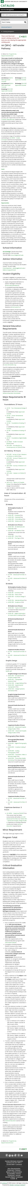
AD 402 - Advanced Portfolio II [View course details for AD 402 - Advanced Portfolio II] (17, 578)
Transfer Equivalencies (7, 119)
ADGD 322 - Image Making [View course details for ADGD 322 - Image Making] (15, 683)
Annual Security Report (12, 1176)
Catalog (7, 6)
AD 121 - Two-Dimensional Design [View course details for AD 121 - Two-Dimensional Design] (16, 408)
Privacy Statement (14, 1174)
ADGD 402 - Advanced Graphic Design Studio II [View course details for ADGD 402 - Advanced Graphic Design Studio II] (16, 820)
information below (10, 942)
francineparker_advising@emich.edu (14, 268)
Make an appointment (9, 270)
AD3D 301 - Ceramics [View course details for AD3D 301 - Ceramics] (14, 593)
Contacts (19, 1164)
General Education (10, 1121)
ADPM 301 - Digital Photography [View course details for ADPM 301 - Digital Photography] (17, 743)
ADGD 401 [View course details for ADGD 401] (9, 671)
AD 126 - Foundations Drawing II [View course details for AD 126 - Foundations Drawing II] (15, 430)
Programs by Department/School (8, 55)
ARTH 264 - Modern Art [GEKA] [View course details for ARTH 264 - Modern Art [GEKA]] (15, 473)
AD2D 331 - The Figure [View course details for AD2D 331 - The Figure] (14, 538)
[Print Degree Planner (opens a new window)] (20, 36)
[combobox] (14, 15)
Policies (17, 1170)
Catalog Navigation (8, 31)
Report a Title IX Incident (14, 1172)
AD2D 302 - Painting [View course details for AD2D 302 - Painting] (14, 517)
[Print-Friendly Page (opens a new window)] (24, 36)
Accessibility (11, 1173)
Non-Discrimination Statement (13, 1169)
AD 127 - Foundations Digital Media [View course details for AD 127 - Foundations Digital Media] (16, 438)
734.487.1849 (10, 1164)
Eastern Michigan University (14, 1161)
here (15, 391)
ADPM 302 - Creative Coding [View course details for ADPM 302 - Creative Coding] (16, 747)
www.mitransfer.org (10, 365)
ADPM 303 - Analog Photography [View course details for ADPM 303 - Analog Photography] (13, 751)
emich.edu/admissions (12, 285)
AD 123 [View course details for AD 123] (10, 89)
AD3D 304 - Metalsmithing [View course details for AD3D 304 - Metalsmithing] (15, 600)
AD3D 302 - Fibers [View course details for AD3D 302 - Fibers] (13, 594)
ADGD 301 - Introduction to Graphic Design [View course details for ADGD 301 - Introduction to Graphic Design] (16, 676)
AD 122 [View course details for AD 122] (24, 83)
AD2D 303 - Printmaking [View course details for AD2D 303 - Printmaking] (15, 519)
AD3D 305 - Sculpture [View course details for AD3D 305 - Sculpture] (14, 602)
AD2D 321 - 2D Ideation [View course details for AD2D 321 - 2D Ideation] (14, 530)
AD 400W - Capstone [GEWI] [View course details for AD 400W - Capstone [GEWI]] (15, 813)
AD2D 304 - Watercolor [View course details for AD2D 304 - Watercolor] (15, 521)
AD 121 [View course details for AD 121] (24, 78)
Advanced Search (6, 27)
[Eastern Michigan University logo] (14, 1)
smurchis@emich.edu (17, 255)
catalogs (4, 1183)
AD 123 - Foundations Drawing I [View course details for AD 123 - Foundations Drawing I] (15, 423)
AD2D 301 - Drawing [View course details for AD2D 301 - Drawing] (13, 515)
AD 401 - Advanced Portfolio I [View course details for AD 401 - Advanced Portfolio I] (16, 575)
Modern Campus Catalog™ (17, 1185)
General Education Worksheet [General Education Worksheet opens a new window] (11, 393)
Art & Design (7, 251)
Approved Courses (5, 80)
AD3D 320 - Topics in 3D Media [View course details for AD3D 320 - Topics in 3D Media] (17, 608)
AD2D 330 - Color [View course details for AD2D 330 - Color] (13, 536)
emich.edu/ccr (15, 307)
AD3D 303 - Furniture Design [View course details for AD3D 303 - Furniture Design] (16, 596)
